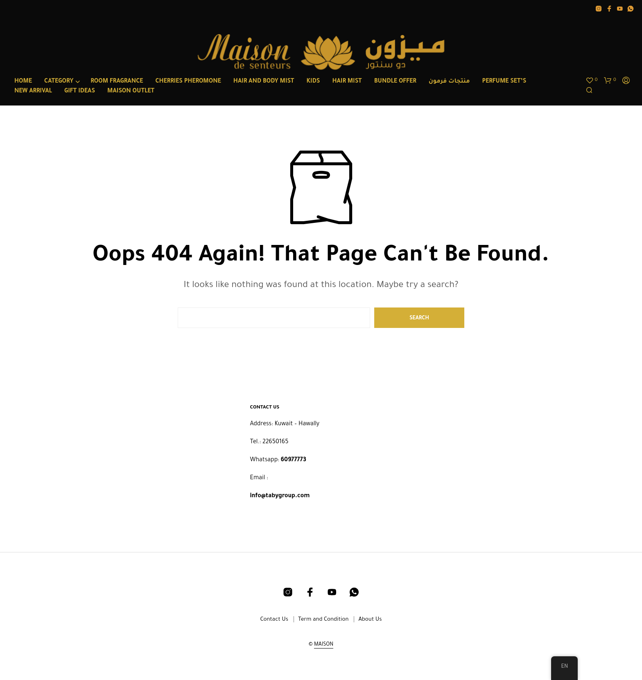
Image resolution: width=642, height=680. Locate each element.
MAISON (323, 645)
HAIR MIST (347, 82)
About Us (370, 620)
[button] (591, 80)
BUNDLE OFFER (395, 82)
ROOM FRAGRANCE (116, 82)
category (58, 82)
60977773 (293, 460)
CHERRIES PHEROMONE (188, 82)
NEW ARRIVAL (33, 91)
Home (23, 82)
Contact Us (274, 620)
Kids (313, 82)
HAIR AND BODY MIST (263, 82)
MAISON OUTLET (130, 91)
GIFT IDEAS (79, 91)
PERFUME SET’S (504, 82)
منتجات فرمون (449, 82)
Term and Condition (323, 620)
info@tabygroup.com (280, 496)
